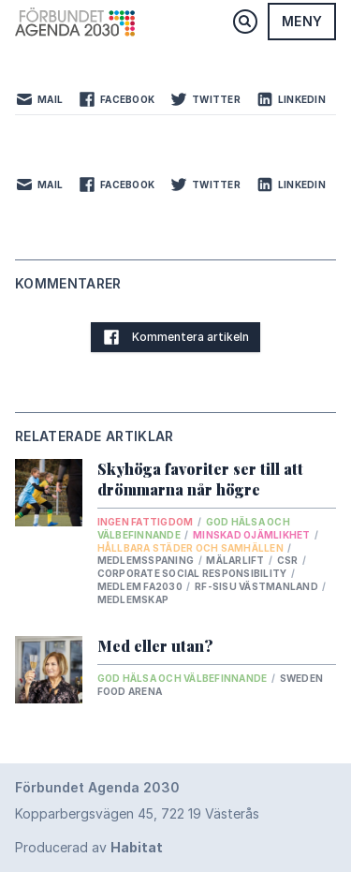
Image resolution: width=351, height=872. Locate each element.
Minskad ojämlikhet (253, 534)
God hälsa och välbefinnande (183, 678)
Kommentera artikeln (175, 337)
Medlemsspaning (147, 560)
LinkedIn (291, 99)
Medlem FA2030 (141, 586)
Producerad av (89, 847)
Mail (39, 99)
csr (288, 560)
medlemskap (133, 599)
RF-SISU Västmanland (257, 586)
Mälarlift (236, 560)
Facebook (116, 99)
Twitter (205, 99)
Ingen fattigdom (146, 521)
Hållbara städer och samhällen (191, 548)
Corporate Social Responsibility (193, 573)
